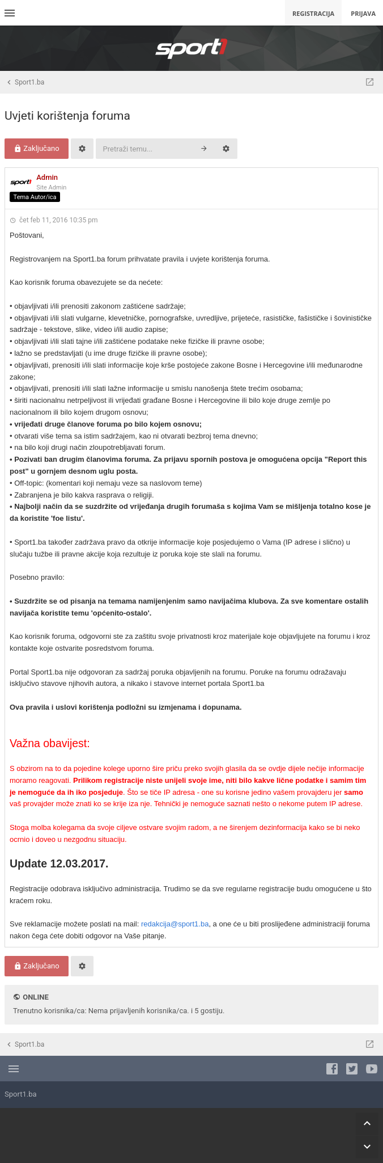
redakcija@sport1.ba (174, 924)
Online (35, 997)
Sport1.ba (21, 1094)
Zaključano (36, 148)
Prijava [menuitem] (363, 13)
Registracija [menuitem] (313, 13)
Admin (47, 177)
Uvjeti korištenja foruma (67, 116)
